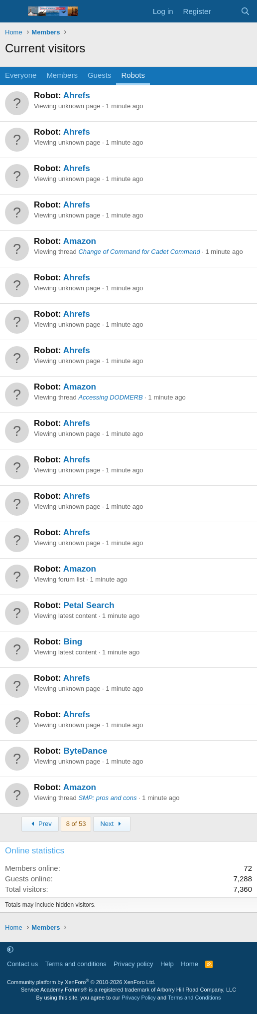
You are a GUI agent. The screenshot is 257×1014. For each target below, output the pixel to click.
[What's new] (225, 11)
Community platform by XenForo (81, 982)
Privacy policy (133, 964)
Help (167, 964)
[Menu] (13, 11)
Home (189, 964)
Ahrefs (76, 95)
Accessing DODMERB (110, 397)
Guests (100, 75)
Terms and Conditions (194, 998)
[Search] (245, 11)
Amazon (79, 241)
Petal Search (88, 605)
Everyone (20, 75)
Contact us (22, 964)
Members (62, 75)
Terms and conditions (76, 964)
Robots (133, 75)
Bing (72, 641)
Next (112, 823)
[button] (10, 949)
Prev (40, 823)
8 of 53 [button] (76, 823)
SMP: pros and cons (107, 798)
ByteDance (85, 751)
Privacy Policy (138, 998)
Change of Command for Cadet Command (139, 251)
